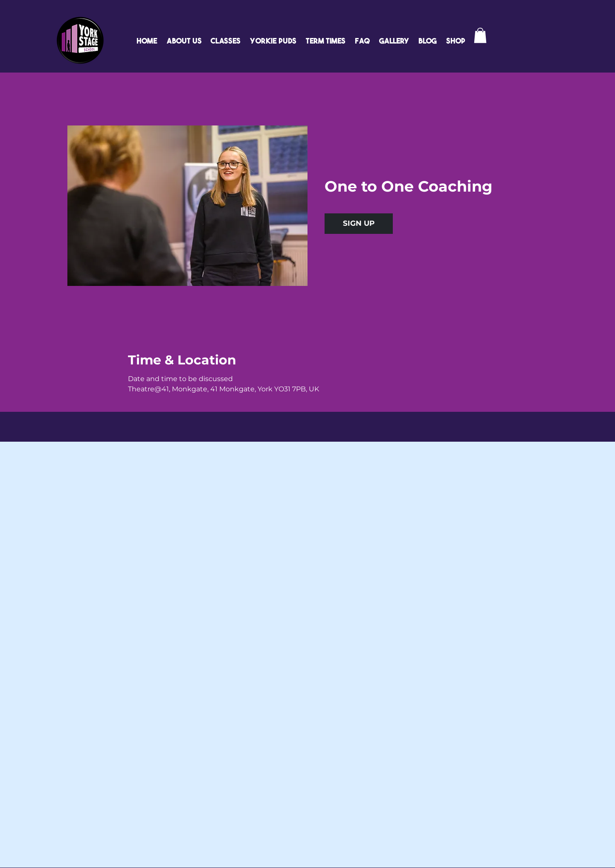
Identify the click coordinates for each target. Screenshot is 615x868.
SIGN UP (358, 223)
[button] (480, 35)
